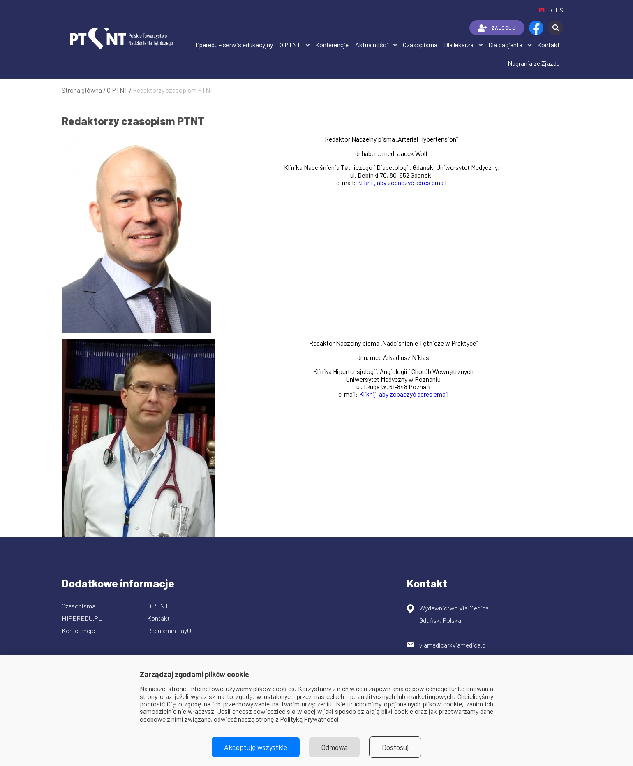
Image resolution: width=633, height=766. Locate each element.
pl (543, 10)
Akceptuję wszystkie (255, 747)
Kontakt (548, 45)
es (559, 10)
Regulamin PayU (169, 630)
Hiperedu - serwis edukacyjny (233, 45)
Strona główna (82, 90)
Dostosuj (395, 747)
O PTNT (290, 45)
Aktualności (371, 45)
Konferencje (332, 45)
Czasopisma (420, 45)
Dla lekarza (459, 45)
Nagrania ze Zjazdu (534, 63)
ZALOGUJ (496, 28)
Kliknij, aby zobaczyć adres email (401, 182)
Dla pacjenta (505, 45)
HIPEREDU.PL (82, 618)
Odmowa (334, 747)
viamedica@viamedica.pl (453, 645)
